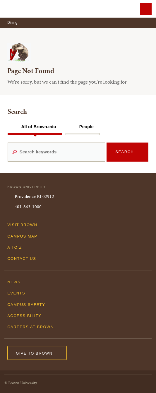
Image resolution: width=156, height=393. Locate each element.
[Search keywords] (56, 152)
